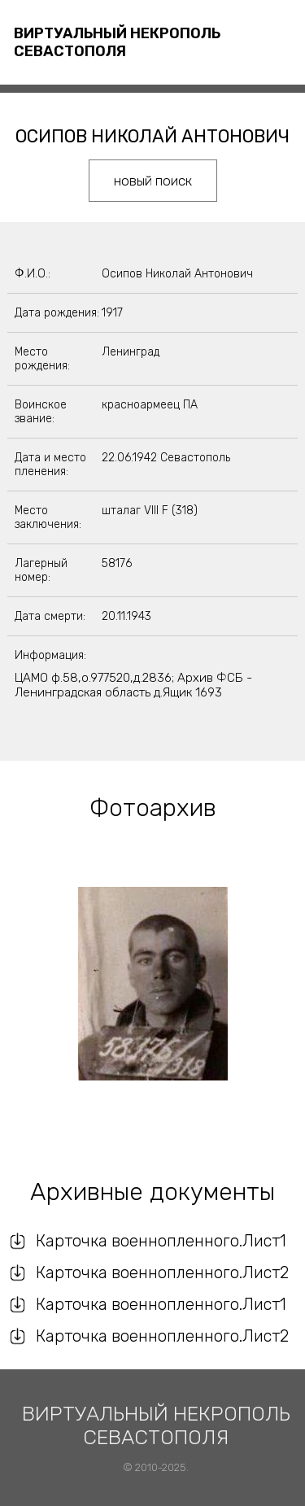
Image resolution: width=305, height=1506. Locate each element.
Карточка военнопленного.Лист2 (162, 1272)
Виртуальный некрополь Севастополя (117, 42)
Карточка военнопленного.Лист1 (161, 1241)
